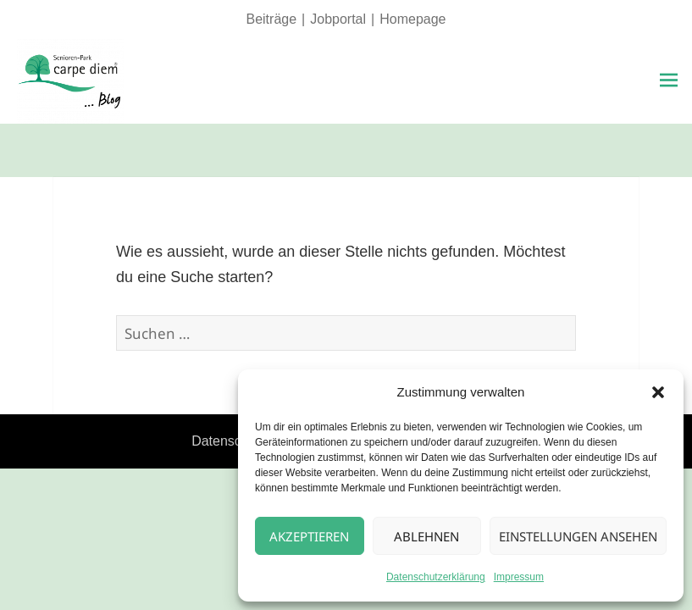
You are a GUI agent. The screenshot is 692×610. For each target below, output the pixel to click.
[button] (658, 392)
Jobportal (338, 19)
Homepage (412, 19)
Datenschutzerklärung (435, 577)
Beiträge (271, 19)
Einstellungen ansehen (578, 536)
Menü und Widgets (668, 104)
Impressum (519, 577)
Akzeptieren (309, 536)
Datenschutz (229, 441)
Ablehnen (426, 536)
